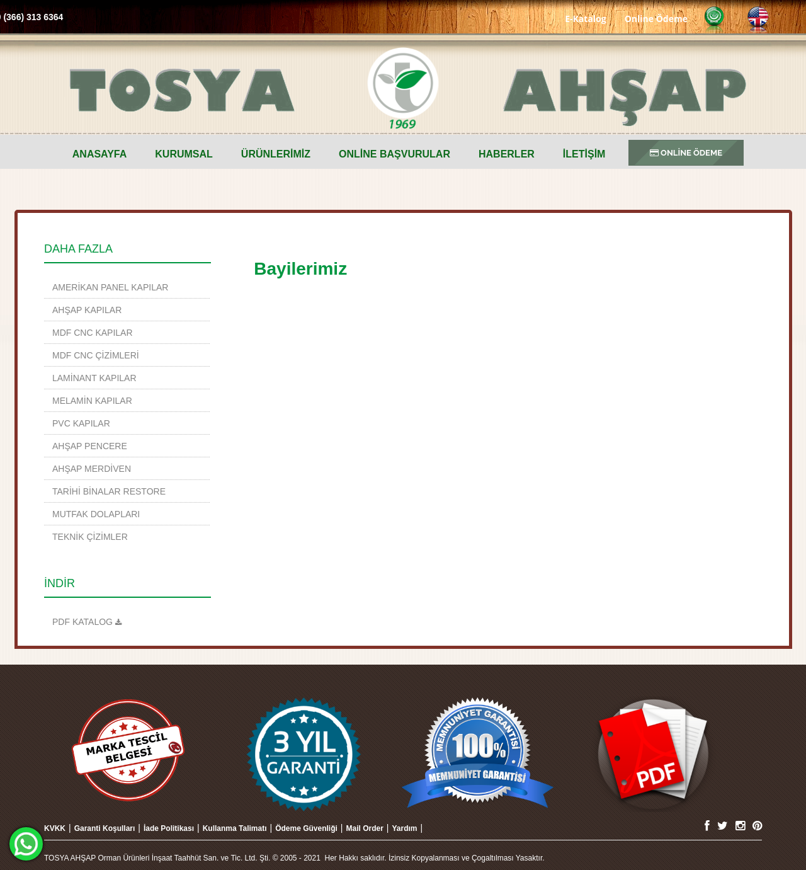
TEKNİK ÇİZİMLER (90, 537)
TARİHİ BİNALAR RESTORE (109, 491)
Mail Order (364, 828)
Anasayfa (99, 154)
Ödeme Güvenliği (306, 828)
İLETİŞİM (584, 154)
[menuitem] (99, 154)
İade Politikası (169, 828)
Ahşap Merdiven (91, 469)
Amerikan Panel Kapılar (110, 287)
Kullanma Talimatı (235, 828)
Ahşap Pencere (89, 446)
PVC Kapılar (81, 423)
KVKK (54, 828)
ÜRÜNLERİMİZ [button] (275, 154)
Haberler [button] (507, 154)
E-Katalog (585, 18)
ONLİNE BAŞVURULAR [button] (394, 154)
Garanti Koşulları (104, 828)
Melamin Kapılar (92, 401)
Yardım (404, 828)
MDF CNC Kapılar (92, 333)
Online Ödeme (656, 18)
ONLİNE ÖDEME (686, 152)
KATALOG (89, 622)
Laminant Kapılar (94, 378)
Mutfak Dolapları (96, 514)
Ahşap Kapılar (87, 310)
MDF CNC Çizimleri (95, 355)
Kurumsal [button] (184, 154)
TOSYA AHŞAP (403, 88)
